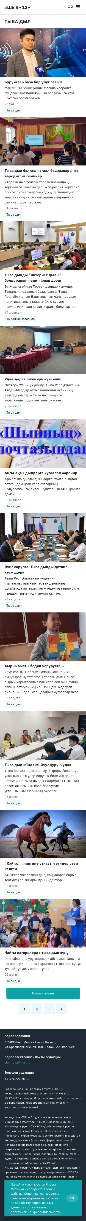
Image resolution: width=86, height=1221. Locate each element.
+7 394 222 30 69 (17, 1079)
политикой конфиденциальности (36, 1212)
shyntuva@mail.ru (18, 1062)
